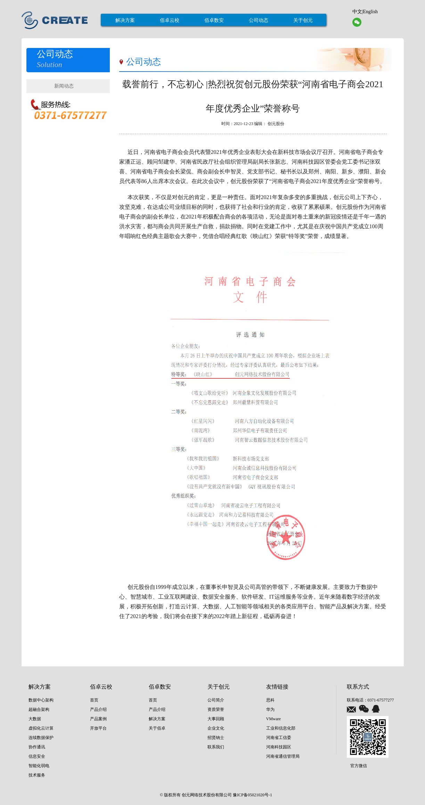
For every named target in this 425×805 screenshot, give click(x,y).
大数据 (34, 718)
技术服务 (36, 775)
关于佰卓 (157, 728)
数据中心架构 (41, 700)
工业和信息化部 (280, 728)
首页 (94, 700)
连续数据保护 (41, 737)
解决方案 (125, 20)
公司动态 (258, 20)
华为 (270, 709)
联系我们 (215, 747)
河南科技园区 (278, 747)
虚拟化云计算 (41, 728)
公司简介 (215, 700)
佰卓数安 (214, 20)
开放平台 (98, 728)
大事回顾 (215, 718)
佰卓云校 (169, 20)
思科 (270, 700)
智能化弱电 (38, 765)
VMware (273, 718)
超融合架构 (38, 709)
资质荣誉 (215, 709)
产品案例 (98, 718)
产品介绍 (98, 709)
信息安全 (36, 756)
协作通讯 (36, 747)
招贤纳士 (215, 737)
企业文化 (215, 728)
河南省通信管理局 (283, 756)
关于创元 (303, 20)
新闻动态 (64, 86)
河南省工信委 (278, 737)
